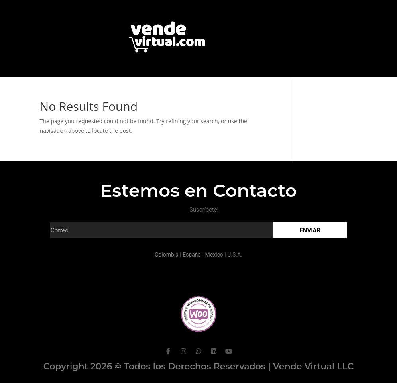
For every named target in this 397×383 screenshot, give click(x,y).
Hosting (258, 88)
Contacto (220, 88)
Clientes (181, 88)
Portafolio (141, 88)
